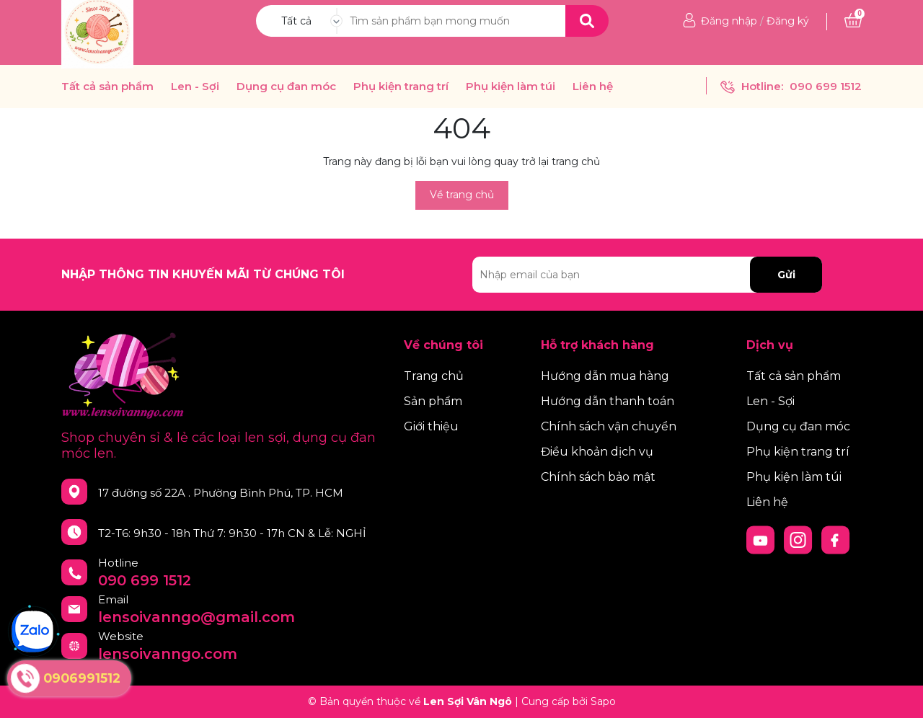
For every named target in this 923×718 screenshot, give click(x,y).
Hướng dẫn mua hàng (605, 376)
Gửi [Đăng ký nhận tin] (786, 274)
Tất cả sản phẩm (107, 86)
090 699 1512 (826, 86)
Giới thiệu (431, 426)
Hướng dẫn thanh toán (607, 401)
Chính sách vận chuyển (608, 426)
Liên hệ (593, 86)
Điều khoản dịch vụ (597, 451)
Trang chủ (434, 376)
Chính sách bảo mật (598, 477)
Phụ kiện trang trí (401, 86)
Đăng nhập (729, 20)
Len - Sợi (195, 86)
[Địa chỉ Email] (647, 275)
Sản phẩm (433, 401)
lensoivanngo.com (167, 653)
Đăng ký (788, 20)
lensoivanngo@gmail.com (196, 617)
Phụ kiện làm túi (510, 86)
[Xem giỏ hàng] (853, 20)
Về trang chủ (462, 194)
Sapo (603, 701)
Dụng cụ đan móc (286, 86)
